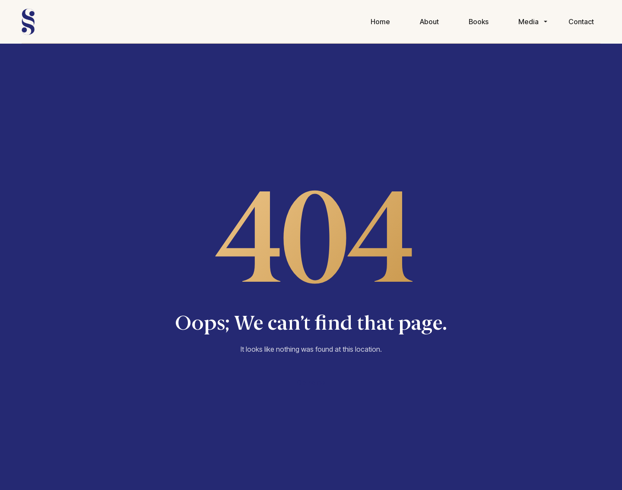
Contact (581, 21)
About (429, 21)
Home (380, 21)
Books (479, 21)
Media (528, 21)
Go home (311, 382)
